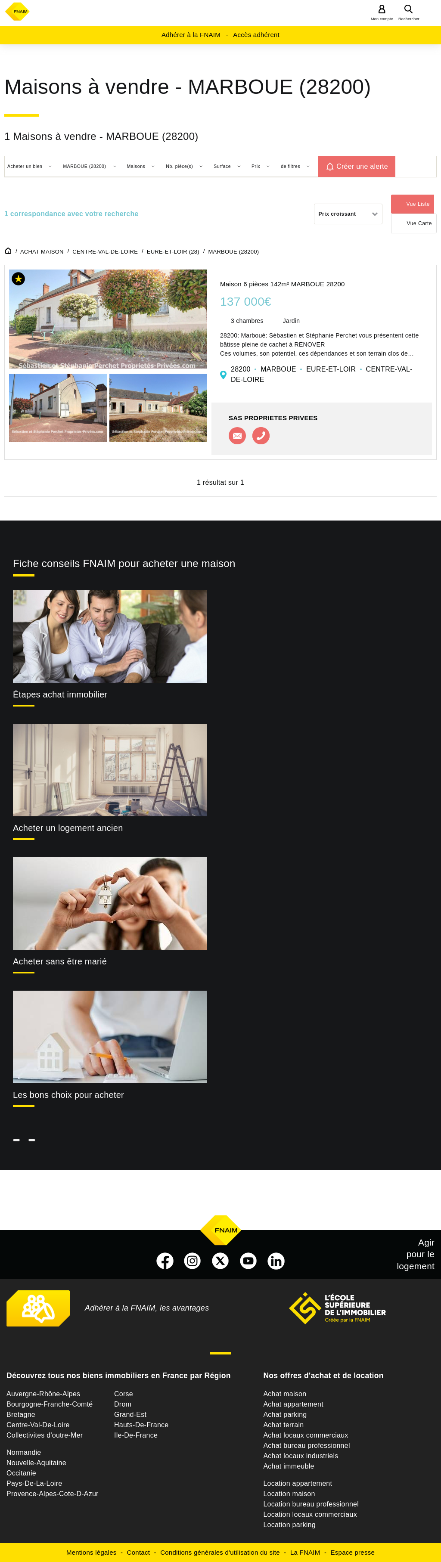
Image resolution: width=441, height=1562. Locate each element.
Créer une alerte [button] (362, 166)
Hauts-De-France (141, 1425)
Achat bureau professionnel (306, 1445)
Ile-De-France (136, 1435)
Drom (122, 1404)
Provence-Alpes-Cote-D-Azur (52, 1493)
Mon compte (382, 19)
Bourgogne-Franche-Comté (49, 1404)
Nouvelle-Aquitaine (36, 1462)
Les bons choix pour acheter (68, 1095)
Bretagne (20, 1414)
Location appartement (297, 1483)
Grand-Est (130, 1414)
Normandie (23, 1452)
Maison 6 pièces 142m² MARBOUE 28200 (282, 284)
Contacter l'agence (237, 435)
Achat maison (284, 1394)
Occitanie (21, 1473)
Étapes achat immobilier (60, 694)
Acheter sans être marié (60, 961)
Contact (138, 1552)
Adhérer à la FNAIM (190, 34)
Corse (123, 1394)
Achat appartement (293, 1404)
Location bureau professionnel (311, 1504)
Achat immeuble (288, 1466)
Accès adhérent (256, 34)
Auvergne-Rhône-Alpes (43, 1394)
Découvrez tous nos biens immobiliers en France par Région (118, 1375)
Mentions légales (91, 1552)
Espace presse (353, 1552)
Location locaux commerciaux (310, 1514)
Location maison (289, 1493)
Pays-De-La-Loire (34, 1483)
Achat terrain (283, 1425)
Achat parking (285, 1414)
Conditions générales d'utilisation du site (220, 1552)
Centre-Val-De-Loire (38, 1425)
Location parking (289, 1524)
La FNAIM (305, 1552)
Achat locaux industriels (300, 1456)
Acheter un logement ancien (68, 828)
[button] (18, 280)
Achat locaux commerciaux (305, 1435)
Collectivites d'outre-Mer (44, 1435)
